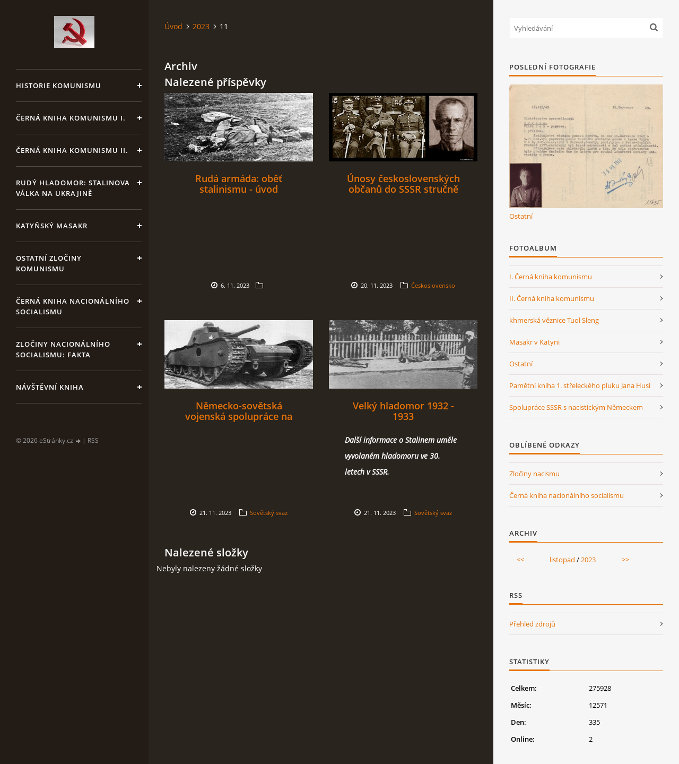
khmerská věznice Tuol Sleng (554, 320)
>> (625, 559)
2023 (201, 26)
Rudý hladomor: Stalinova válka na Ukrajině (73, 188)
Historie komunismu (58, 85)
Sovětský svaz (269, 513)
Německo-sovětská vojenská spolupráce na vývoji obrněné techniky (238, 416)
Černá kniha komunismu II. (72, 150)
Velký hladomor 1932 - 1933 (403, 411)
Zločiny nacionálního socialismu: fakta (63, 349)
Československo (433, 285)
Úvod (173, 26)
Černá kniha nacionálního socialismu (72, 306)
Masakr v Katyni (534, 342)
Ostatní (521, 216)
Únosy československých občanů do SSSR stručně (403, 183)
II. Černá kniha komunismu (551, 298)
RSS (93, 440)
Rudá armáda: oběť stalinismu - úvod (238, 183)
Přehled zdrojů (532, 624)
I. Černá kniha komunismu (550, 276)
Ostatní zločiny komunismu (49, 263)
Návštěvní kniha (50, 387)
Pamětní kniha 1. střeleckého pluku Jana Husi (579, 385)
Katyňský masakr (52, 225)
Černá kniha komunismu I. (71, 118)
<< (520, 559)
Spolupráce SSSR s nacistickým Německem (576, 407)
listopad (562, 559)
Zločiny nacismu (534, 473)
